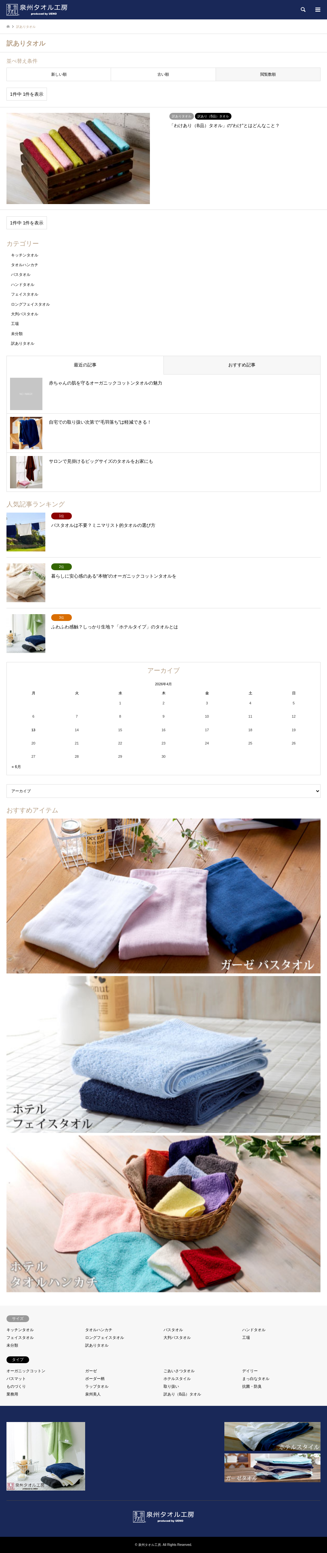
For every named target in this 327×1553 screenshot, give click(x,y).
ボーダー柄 (95, 1378)
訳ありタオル (22, 343)
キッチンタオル (24, 255)
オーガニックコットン (25, 1371)
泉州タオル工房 (149, 1545)
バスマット (16, 1378)
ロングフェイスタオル (30, 304)
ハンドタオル (22, 284)
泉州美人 (93, 1394)
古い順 (163, 74)
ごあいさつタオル (179, 1371)
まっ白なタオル (255, 1378)
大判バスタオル (24, 314)
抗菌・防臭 (252, 1386)
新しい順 (59, 74)
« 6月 (16, 767)
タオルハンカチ (24, 265)
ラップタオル (96, 1386)
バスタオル (20, 274)
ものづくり (16, 1386)
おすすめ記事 (241, 364)
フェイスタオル (24, 294)
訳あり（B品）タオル (182, 1394)
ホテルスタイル (177, 1378)
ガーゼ (91, 1371)
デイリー (250, 1371)
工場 (15, 323)
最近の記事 (85, 364)
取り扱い (171, 1386)
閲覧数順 (268, 74)
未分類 (17, 333)
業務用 (12, 1394)
